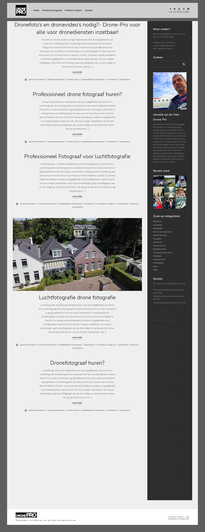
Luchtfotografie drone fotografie (77, 297)
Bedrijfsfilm (157, 228)
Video (155, 270)
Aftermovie (157, 221)
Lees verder (77, 72)
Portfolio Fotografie (52, 10)
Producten (157, 256)
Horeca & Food (159, 245)
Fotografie (125, 80)
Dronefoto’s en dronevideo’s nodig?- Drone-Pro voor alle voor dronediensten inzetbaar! (77, 28)
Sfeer (155, 266)
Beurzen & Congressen (162, 232)
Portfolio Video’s (73, 10)
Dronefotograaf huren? (77, 363)
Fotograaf (112, 80)
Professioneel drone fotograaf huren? (77, 94)
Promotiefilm (158, 263)
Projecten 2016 (159, 259)
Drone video (73, 80)
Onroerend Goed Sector (163, 252)
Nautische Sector (160, 249)
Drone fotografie (56, 80)
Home (36, 10)
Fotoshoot (157, 242)
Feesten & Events (160, 235)
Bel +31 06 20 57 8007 (179, 12)
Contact (88, 10)
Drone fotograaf (37, 80)
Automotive (157, 225)
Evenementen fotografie (92, 80)
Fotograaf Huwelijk (106, 204)
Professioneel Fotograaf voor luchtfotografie (77, 156)
